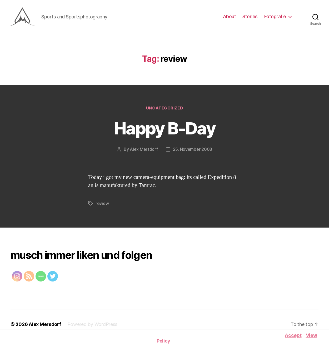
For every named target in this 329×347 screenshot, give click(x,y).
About (229, 18)
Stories (250, 18)
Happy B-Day (164, 130)
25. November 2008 (192, 151)
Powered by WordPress (92, 326)
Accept (293, 335)
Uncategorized (164, 110)
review (102, 205)
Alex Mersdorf (144, 151)
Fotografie (275, 18)
